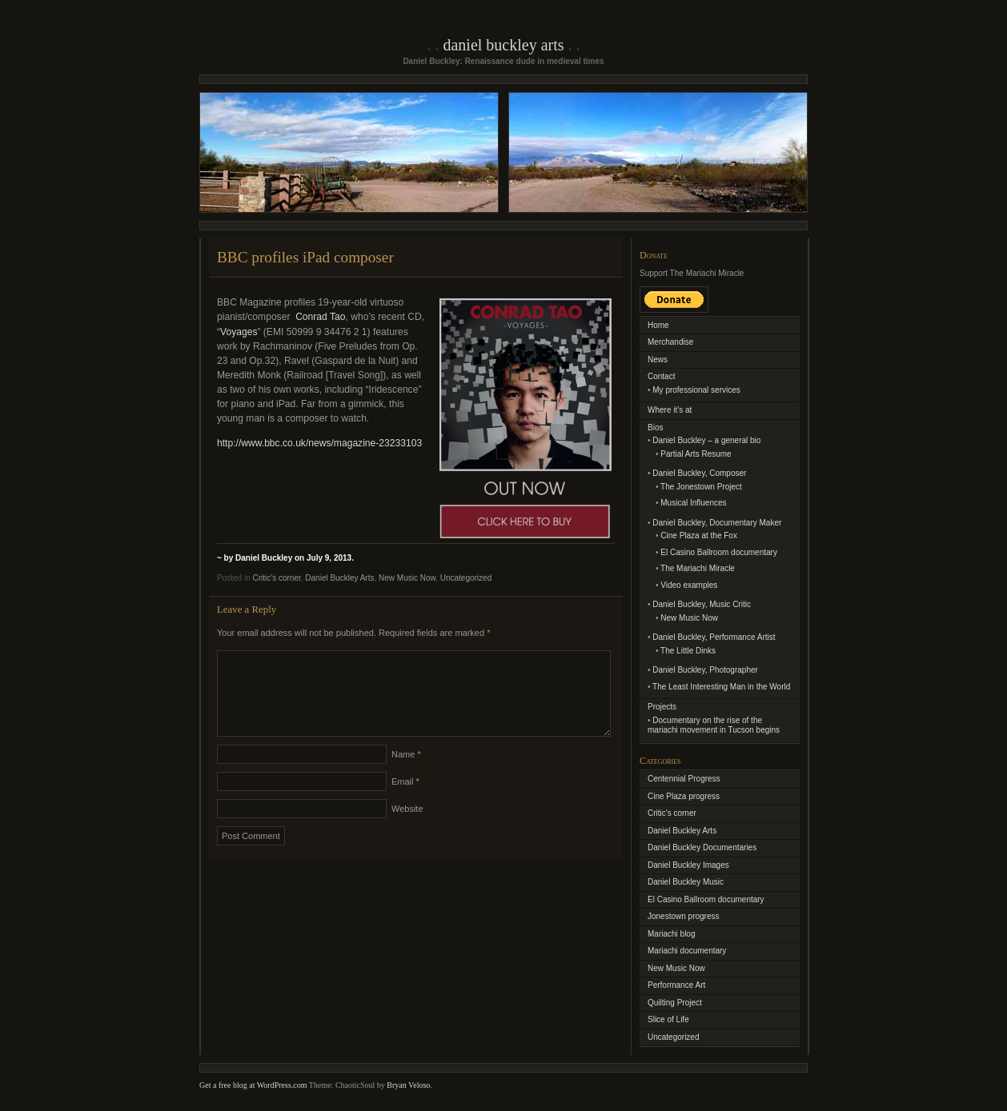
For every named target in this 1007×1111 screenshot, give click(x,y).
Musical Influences (693, 502)
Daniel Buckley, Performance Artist (713, 637)
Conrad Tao (320, 316)
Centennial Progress (684, 778)
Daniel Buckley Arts (503, 45)
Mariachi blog (671, 933)
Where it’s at (670, 410)
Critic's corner (276, 577)
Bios (655, 427)
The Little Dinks (688, 650)
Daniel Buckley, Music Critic (701, 604)
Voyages (238, 332)
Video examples (688, 585)
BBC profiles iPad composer (305, 257)
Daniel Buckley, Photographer (705, 669)
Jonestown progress (684, 916)
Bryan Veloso (408, 1085)
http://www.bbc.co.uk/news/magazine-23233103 (319, 443)
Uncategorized (465, 577)
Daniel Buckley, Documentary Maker (716, 522)
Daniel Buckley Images (688, 865)
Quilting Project (675, 1002)
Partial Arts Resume (695, 454)
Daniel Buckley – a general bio (706, 440)
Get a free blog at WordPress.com (253, 1085)
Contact (661, 376)
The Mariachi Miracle (697, 568)
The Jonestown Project (701, 486)
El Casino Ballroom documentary (718, 552)
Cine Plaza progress (684, 796)
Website (407, 828)
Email (405, 800)
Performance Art (676, 985)
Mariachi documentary (687, 950)
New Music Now (407, 577)
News (658, 359)
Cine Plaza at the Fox (698, 535)
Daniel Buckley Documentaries (702, 847)
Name (406, 773)
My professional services (696, 390)
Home (658, 325)
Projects (662, 706)
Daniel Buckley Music (686, 881)
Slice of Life (668, 1019)
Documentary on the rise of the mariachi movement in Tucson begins (714, 725)
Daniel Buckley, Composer (699, 473)
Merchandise (670, 342)
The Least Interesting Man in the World (721, 686)
